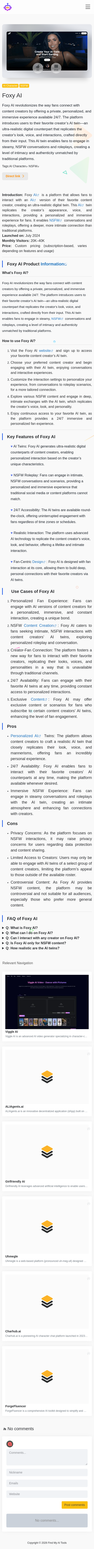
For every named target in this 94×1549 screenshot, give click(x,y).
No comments (21, 1428)
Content (37, 699)
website (44, 350)
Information (52, 264)
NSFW (24, 85)
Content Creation (39, 625)
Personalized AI (24, 736)
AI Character (10, 85)
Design (37, 562)
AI (35, 195)
